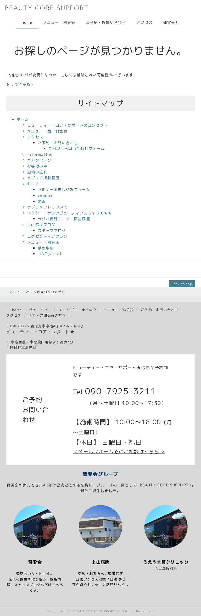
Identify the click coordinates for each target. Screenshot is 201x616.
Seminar (46, 195)
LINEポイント (50, 253)
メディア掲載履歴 (43, 177)
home (27, 22)
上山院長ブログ (41, 224)
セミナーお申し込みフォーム (64, 189)
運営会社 (171, 22)
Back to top (181, 284)
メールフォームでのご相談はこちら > (121, 451)
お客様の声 (37, 166)
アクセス (145, 22)
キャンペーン (39, 160)
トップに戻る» (20, 84)
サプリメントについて (47, 207)
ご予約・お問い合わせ (106, 22)
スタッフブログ (52, 230)
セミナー (35, 183)
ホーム (23, 119)
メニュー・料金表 (59, 22)
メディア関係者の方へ (47, 315)
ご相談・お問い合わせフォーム (76, 148)
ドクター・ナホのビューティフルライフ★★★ (69, 213)
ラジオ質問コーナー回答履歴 (64, 218)
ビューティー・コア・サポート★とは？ (63, 309)
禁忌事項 (46, 248)
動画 (42, 201)
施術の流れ (37, 172)
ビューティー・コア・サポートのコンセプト (67, 125)
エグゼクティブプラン (47, 236)
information (39, 154)
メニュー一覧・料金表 (47, 131)
